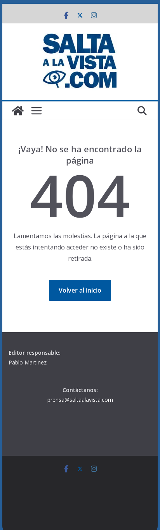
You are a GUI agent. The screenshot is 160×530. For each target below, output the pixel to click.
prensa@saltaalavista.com (80, 399)
